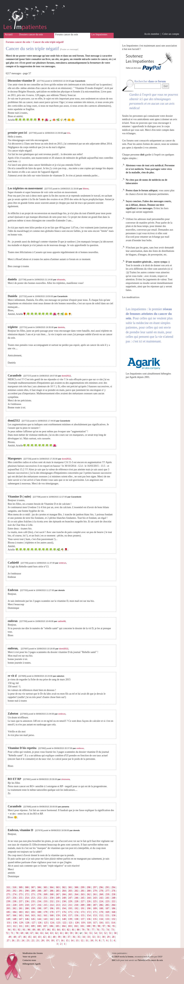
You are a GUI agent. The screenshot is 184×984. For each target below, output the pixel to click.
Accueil (9, 34)
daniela (61, 327)
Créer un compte (170, 34)
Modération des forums (33, 953)
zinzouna (65, 779)
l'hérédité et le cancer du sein (150, 960)
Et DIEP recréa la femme (122, 956)
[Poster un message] (69, 49)
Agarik (133, 377)
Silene (85, 189)
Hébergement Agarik (32, 964)
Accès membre (151, 34)
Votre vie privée (29, 956)
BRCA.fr (116, 960)
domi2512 (66, 376)
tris (68, 133)
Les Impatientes (99, 34)
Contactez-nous (29, 960)
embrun (62, 563)
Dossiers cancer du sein (31, 34)
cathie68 (61, 621)
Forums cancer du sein (66, 34)
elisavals (61, 279)
